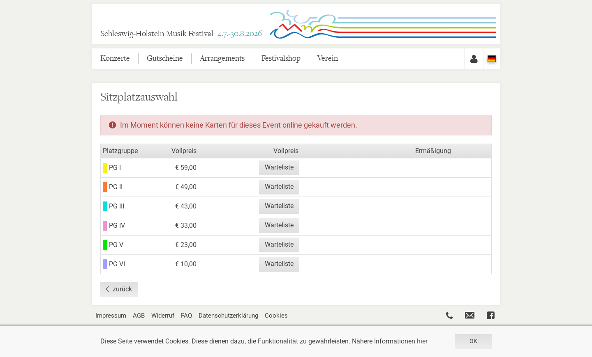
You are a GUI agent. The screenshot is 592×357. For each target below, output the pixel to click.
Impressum (110, 315)
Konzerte (115, 58)
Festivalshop (281, 58)
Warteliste (279, 167)
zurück (122, 289)
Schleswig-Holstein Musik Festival (181, 33)
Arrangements (222, 58)
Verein (327, 58)
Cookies (276, 315)
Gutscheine (165, 58)
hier (422, 341)
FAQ (186, 315)
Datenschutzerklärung (228, 315)
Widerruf (162, 315)
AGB (139, 315)
